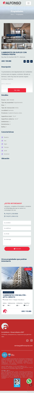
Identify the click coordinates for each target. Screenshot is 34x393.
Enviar (17, 249)
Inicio (12, 14)
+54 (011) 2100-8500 (11, 213)
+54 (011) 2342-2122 (11, 216)
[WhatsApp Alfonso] (29, 381)
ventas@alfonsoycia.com (23, 346)
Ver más (17, 90)
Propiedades (19, 14)
